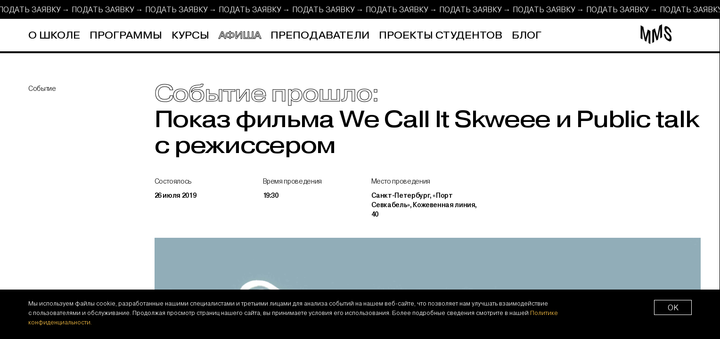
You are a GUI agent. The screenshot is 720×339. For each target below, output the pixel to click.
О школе (54, 35)
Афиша (240, 35)
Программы (126, 35)
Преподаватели (319, 35)
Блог (526, 35)
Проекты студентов (440, 35)
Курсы (190, 35)
